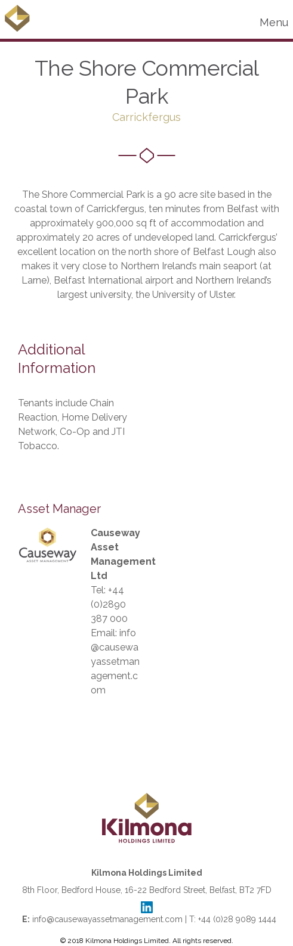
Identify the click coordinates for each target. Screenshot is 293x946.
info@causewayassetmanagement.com (115, 661)
